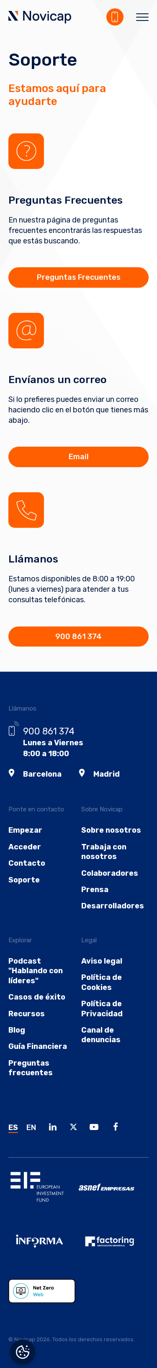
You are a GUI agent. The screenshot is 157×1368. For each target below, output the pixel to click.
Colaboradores (109, 873)
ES (13, 1127)
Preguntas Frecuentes (79, 277)
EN (31, 1127)
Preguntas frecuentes (30, 1068)
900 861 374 (78, 636)
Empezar (25, 830)
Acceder (24, 846)
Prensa (94, 889)
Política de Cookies (101, 982)
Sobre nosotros (111, 830)
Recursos (26, 1013)
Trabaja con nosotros (103, 851)
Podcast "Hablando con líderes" (35, 970)
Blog (16, 1030)
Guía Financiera (37, 1046)
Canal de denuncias (101, 1034)
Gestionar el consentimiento (22, 1352)
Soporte (24, 880)
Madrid (106, 774)
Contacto (26, 863)
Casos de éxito (36, 997)
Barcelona (42, 774)
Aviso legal (101, 961)
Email (79, 456)
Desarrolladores (112, 905)
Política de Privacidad (102, 1008)
